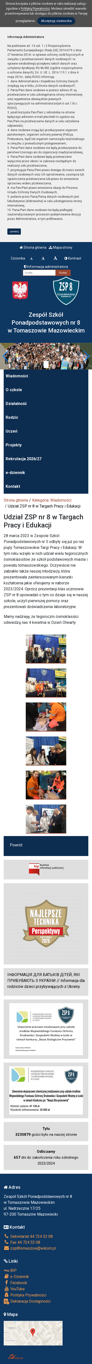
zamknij (14, 231)
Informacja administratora (46, 267)
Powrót (16, 845)
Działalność (16, 403)
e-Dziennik (16, 1276)
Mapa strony (60, 247)
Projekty (14, 445)
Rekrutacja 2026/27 (23, 458)
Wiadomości (17, 376)
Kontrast (72, 258)
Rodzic (12, 417)
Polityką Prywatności (35, 8)
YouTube (14, 1288)
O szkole (14, 389)
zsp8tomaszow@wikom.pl (30, 1248)
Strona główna (33, 247)
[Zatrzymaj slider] (46, 364)
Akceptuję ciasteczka (56, 21)
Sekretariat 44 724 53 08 (28, 1236)
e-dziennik (15, 472)
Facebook (15, 1282)
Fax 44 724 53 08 (22, 1242)
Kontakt (13, 486)
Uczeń (11, 431)
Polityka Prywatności (25, 1295)
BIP (10, 1270)
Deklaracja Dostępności (27, 1301)
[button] (5, 356)
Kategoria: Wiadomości (51, 500)
